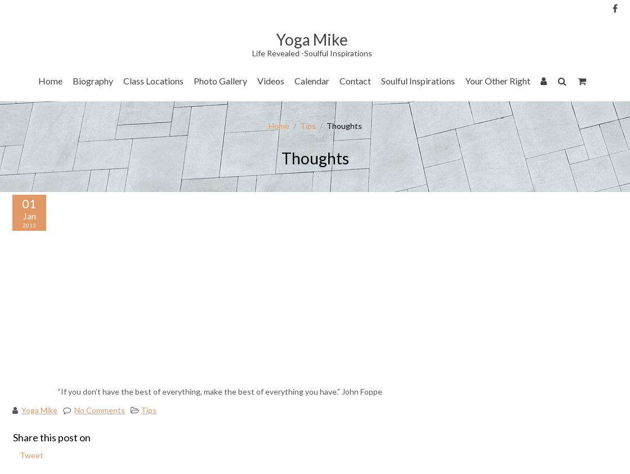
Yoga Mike (39, 410)
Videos (270, 80)
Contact (355, 80)
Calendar (311, 80)
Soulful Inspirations (418, 80)
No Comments (99, 410)
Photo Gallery (220, 80)
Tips (308, 126)
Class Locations (153, 80)
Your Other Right (497, 80)
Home (50, 80)
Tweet (31, 455)
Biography (93, 80)
